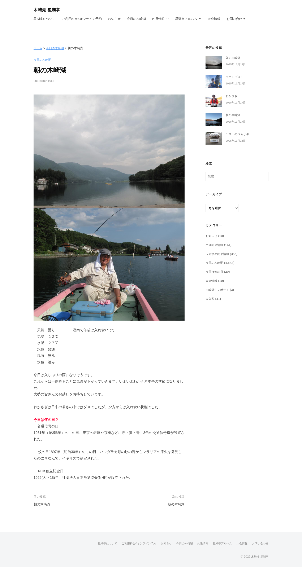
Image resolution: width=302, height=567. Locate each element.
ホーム (38, 48)
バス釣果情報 (215, 245)
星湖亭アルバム (186, 19)
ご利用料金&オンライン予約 (82, 19)
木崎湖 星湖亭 (48, 9)
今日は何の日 (215, 271)
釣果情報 (158, 19)
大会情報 (214, 19)
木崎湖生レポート (218, 289)
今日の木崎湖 (136, 19)
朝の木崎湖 (42, 504)
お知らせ (114, 19)
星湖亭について (45, 19)
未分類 (210, 298)
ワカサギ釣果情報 (218, 253)
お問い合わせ (235, 19)
